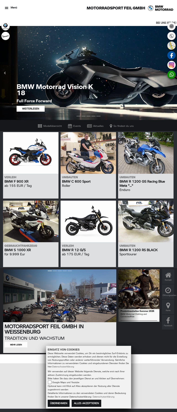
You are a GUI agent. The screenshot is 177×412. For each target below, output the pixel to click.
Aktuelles (95, 126)
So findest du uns (122, 126)
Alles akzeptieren (86, 403)
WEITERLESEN (30, 108)
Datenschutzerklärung (63, 366)
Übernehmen (58, 403)
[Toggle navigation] (6, 6)
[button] (5, 73)
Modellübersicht (50, 126)
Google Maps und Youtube (65, 382)
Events (74, 126)
